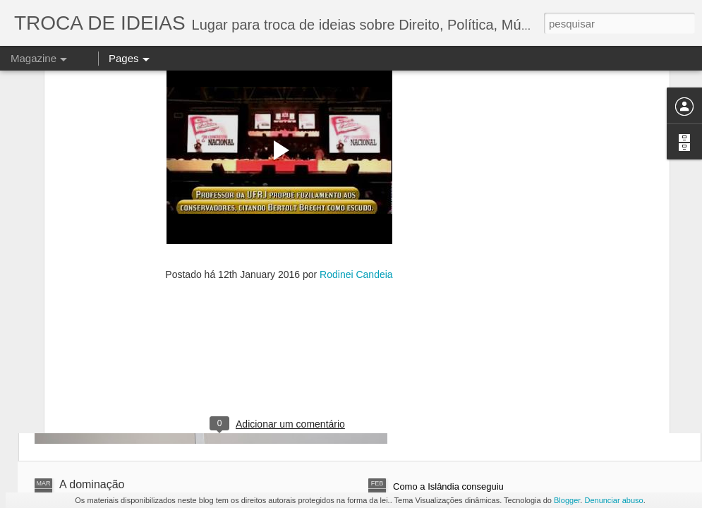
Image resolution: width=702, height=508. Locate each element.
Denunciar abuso (613, 500)
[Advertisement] (279, 254)
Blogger (567, 500)
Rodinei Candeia (356, 163)
